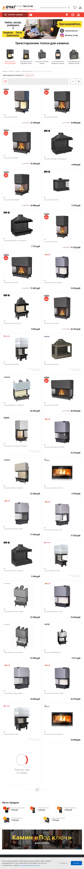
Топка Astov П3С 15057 (51, 405)
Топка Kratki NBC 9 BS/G (11, 364)
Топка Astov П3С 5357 (51, 242)
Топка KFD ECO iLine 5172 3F (12, 323)
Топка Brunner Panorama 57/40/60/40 (15, 446)
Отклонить (63, 863)
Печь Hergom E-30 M (58, 818)
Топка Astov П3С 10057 (11, 158)
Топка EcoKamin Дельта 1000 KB (54, 447)
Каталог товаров (15, 14)
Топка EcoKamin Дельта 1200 (53, 611)
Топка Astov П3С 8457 (51, 117)
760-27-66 (23, 6)
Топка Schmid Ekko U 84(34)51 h (13, 488)
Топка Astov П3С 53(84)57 (12, 200)
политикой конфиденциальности (29, 865)
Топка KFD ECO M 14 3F (51, 200)
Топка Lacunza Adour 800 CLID (53, 734)
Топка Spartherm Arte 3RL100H (13, 652)
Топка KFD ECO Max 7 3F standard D (55, 159)
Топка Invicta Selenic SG (51, 364)
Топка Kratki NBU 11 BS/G (52, 571)
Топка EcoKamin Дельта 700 (53, 530)
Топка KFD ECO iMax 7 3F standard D (15, 241)
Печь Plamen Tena (17, 818)
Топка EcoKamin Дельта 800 (53, 282)
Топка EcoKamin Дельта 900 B (13, 693)
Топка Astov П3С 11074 (51, 323)
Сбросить (30, 75)
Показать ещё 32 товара (21, 771)
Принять (76, 863)
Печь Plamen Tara (43, 808)
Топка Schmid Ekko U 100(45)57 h (14, 405)
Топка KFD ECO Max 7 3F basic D (14, 571)
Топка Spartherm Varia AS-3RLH (13, 611)
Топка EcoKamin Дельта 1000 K (53, 693)
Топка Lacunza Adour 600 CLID (53, 488)
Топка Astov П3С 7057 (10, 117)
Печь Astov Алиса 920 (17, 808)
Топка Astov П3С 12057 (11, 282)
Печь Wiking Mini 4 (70, 808)
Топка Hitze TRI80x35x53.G (52, 652)
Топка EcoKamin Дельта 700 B (13, 529)
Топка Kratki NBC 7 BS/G (11, 734)
